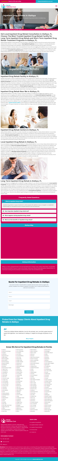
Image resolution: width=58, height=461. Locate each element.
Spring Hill (47, 364)
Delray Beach (5, 397)
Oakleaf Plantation (35, 367)
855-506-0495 (5, 439)
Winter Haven (48, 406)
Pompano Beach (34, 402)
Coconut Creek (5, 378)
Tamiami (47, 376)
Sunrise (46, 372)
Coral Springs (5, 382)
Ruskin (46, 354)
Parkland (33, 390)
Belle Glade (4, 357)
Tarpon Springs (48, 379)
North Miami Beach (35, 363)
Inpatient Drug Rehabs (36, 422)
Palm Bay (33, 378)
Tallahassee (47, 373)
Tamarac (47, 375)
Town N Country (48, 388)
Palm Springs (33, 385)
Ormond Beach (34, 375)
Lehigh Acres (19, 402)
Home (2, 29)
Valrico (46, 393)
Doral (3, 400)
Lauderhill (18, 399)
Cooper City (5, 379)
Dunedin (4, 402)
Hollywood (18, 369)
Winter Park (47, 408)
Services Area (34, 429)
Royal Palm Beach (49, 352)
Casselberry (5, 372)
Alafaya (6, 29)
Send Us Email (6, 441)
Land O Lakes (19, 394)
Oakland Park (34, 366)
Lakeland (18, 391)
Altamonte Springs (6, 351)
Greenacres (19, 363)
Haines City (19, 364)
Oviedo (32, 376)
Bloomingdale (5, 358)
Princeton (33, 408)
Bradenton (4, 364)
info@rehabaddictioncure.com (45, 1)
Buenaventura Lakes (6, 367)
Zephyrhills (47, 411)
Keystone (18, 384)
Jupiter (18, 376)
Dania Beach (5, 390)
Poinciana (33, 400)
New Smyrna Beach (35, 357)
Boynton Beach (5, 363)
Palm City (33, 381)
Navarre (32, 355)
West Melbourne (48, 399)
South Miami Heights (49, 363)
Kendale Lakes (19, 378)
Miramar (32, 354)
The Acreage (47, 382)
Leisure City (19, 403)
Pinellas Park (33, 396)
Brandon (4, 366)
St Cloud (47, 367)
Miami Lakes (33, 352)
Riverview (33, 411)
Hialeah (18, 367)
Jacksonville (19, 375)
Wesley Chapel (48, 396)
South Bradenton (48, 361)
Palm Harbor (33, 384)
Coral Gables (5, 381)
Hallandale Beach (20, 366)
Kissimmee (18, 385)
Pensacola (33, 393)
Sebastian (47, 358)
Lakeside (18, 393)
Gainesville (18, 358)
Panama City (33, 388)
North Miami (33, 361)
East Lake (4, 403)
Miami (17, 411)
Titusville (47, 387)
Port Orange (33, 405)
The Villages (47, 385)
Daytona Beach (5, 393)
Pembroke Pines (34, 391)
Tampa (46, 378)
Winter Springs (48, 409)
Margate (18, 405)
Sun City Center (48, 370)
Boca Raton (4, 360)
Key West (18, 382)
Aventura (4, 354)
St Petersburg (48, 369)
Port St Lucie (33, 406)
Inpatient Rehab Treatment (37, 424)
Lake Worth (18, 390)
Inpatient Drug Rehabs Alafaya (15, 29)
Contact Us (33, 432)
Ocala (32, 369)
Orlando (32, 373)
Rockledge (47, 351)
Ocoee (32, 370)
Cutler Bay (4, 388)
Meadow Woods (20, 406)
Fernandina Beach (6, 409)
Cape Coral (4, 369)
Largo (17, 396)
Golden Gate (19, 360)
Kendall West (19, 381)
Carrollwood (5, 370)
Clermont (4, 376)
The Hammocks (48, 384)
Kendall (18, 379)
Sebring (46, 360)
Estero (3, 408)
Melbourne (18, 408)
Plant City (33, 397)
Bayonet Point (5, 355)
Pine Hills (32, 394)
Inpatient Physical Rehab (36, 427)
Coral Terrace (5, 384)
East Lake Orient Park (6, 405)
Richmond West (34, 409)
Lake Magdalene (20, 388)
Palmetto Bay (34, 387)
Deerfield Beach (5, 394)
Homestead (19, 370)
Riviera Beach (48, 349)
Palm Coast (33, 382)
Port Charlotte (34, 403)
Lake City (18, 387)
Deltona (4, 399)
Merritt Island (19, 409)
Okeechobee (33, 372)
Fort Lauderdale (19, 351)
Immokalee (19, 373)
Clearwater (4, 375)
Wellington (47, 394)
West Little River (48, 397)
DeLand (4, 396)
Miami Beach (33, 349)
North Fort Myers (34, 358)
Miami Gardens (34, 351)
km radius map (29, 243)
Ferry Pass (4, 411)
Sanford (46, 355)
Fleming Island (19, 349)
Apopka (4, 352)
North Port (33, 364)
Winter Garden (48, 405)
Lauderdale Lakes (20, 397)
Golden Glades (19, 361)
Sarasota (47, 357)
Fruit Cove (18, 357)
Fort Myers (18, 352)
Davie (3, 391)
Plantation (33, 399)
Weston (46, 403)
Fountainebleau (19, 355)
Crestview (4, 387)
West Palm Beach (49, 400)
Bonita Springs (5, 361)
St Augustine (47, 366)
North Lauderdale (34, 360)
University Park (48, 391)
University (47, 390)
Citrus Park (4, 373)
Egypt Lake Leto (5, 406)
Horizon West (19, 372)
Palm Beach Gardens (35, 379)
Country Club (5, 385)
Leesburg (18, 400)
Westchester (47, 402)
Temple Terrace (48, 381)
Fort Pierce (18, 354)
